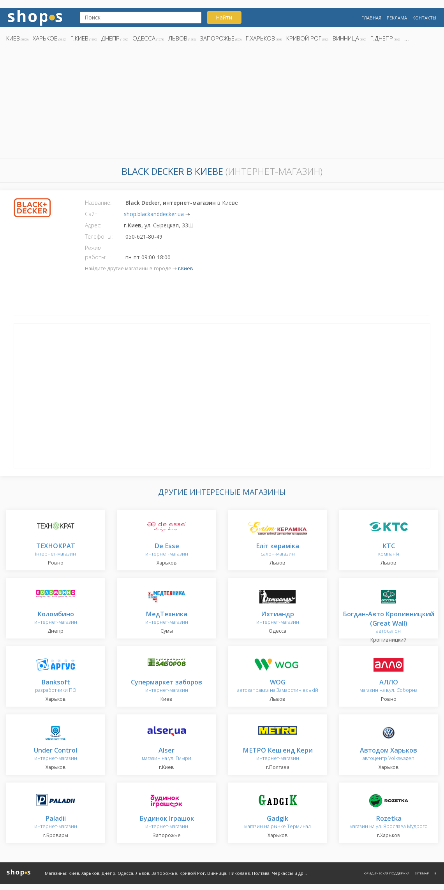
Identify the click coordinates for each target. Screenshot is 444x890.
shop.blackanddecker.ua (154, 214)
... (406, 38)
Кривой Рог (303, 38)
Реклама (397, 18)
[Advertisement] (222, 102)
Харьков (45, 38)
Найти (224, 17)
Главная (371, 18)
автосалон (388, 622)
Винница (346, 38)
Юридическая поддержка (386, 873)
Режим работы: (95, 252)
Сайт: (92, 214)
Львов (177, 38)
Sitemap (422, 873)
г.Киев (79, 38)
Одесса (143, 38)
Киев (13, 38)
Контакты (424, 18)
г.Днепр (381, 38)
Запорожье (217, 38)
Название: (98, 202)
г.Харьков (260, 38)
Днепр (110, 38)
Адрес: (93, 225)
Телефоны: (99, 236)
